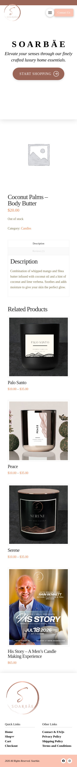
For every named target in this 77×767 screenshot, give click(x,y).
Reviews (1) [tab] (38, 251)
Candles (26, 228)
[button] (50, 12)
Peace (13, 466)
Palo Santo (17, 382)
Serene (14, 550)
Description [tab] (38, 243)
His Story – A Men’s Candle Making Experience (32, 654)
